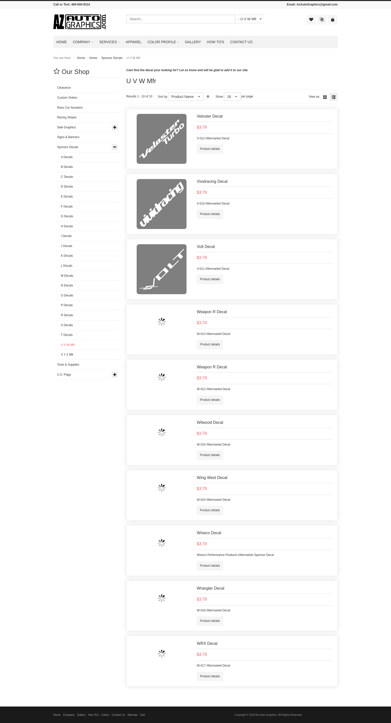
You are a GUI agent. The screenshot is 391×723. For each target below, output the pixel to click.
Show (219, 96)
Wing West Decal (212, 478)
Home (81, 58)
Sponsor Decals (111, 58)
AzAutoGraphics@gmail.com (317, 4)
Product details (210, 149)
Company (69, 714)
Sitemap (132, 714)
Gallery (81, 714)
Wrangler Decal (210, 588)
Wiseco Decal (209, 533)
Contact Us (118, 714)
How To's (93, 714)
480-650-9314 (80, 4)
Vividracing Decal (212, 181)
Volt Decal (206, 246)
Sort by (162, 96)
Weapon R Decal (212, 312)
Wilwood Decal (210, 422)
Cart (142, 714)
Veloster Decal (209, 116)
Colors (105, 714)
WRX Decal (207, 643)
